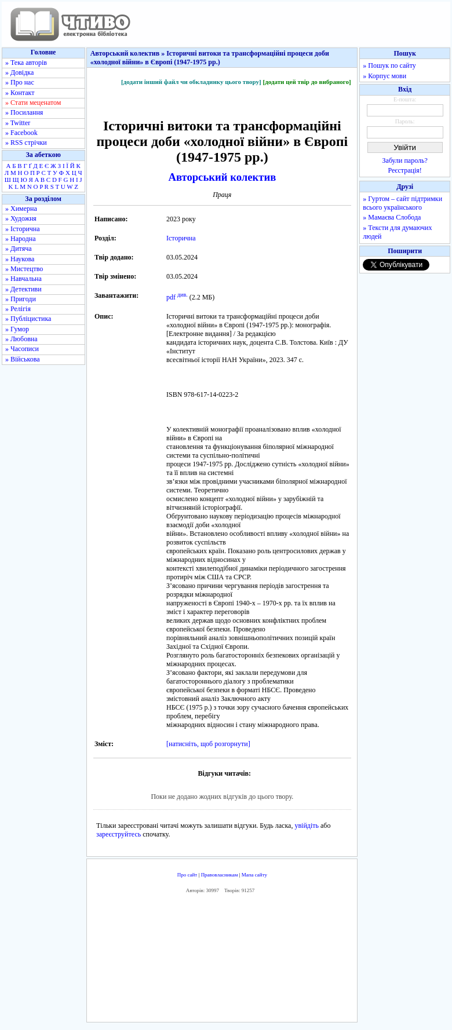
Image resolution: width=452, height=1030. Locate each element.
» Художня (21, 218)
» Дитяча (18, 248)
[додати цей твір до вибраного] (307, 81)
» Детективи (23, 289)
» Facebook (21, 133)
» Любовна (21, 339)
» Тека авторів (26, 63)
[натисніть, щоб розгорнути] (208, 744)
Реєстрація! (405, 170)
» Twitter (17, 123)
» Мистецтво (24, 269)
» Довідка (19, 72)
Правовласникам (219, 875)
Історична (181, 238)
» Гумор (17, 329)
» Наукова (19, 259)
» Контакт (19, 93)
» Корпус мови (384, 76)
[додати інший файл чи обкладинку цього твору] (191, 81)
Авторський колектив (222, 177)
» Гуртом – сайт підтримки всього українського (402, 203)
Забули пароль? (405, 160)
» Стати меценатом (33, 102)
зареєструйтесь (118, 834)
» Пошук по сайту (389, 65)
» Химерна (21, 208)
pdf (171, 297)
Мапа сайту (254, 875)
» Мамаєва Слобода (392, 217)
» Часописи (22, 349)
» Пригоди (20, 299)
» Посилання (24, 112)
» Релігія (18, 309)
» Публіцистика (28, 319)
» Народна (20, 239)
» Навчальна (23, 279)
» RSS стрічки (26, 142)
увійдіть (306, 825)
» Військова (22, 359)
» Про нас (19, 82)
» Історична (22, 229)
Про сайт (187, 875)
